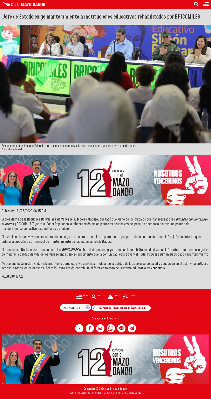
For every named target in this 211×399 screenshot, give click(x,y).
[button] (79, 328)
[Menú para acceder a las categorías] (206, 4)
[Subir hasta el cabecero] (128, 297)
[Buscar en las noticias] (196, 4)
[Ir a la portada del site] (114, 297)
